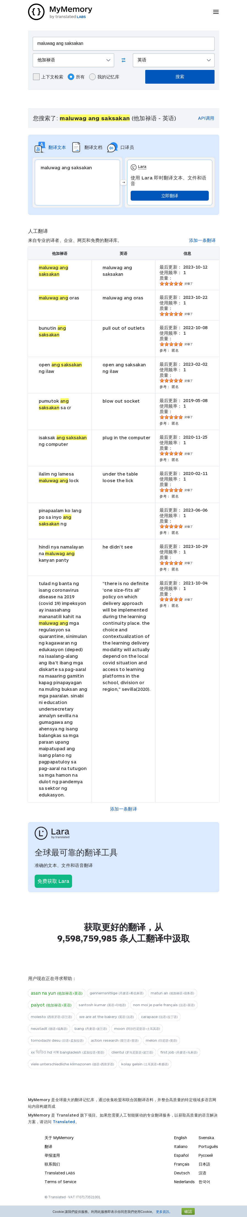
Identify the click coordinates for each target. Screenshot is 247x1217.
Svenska (206, 1137)
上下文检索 (48, 76)
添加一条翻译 (202, 240)
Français (182, 1164)
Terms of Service (60, 1181)
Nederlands (184, 1181)
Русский (206, 1155)
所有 (76, 76)
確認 (188, 1211)
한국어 (204, 1181)
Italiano (181, 1146)
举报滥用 (52, 1155)
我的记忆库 (104, 76)
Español (181, 1155)
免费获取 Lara (53, 881)
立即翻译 (169, 195)
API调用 (206, 118)
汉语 (202, 1172)
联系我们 (52, 1164)
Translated (64, 1121)
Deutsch (182, 1172)
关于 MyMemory (59, 1137)
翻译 (48, 1146)
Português (208, 1146)
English (180, 1137)
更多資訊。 (164, 1211)
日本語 (204, 1164)
